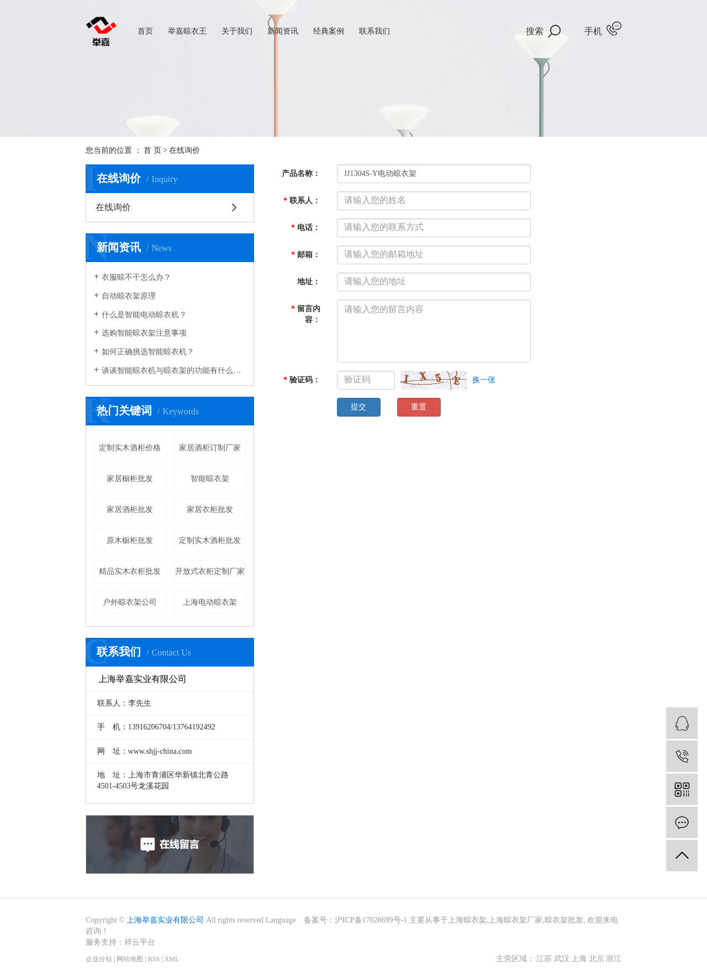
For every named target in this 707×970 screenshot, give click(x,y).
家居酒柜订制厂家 (210, 448)
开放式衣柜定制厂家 (210, 571)
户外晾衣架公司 (130, 602)
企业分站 (99, 959)
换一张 (483, 380)
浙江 (613, 959)
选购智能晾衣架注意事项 (144, 333)
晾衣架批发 (564, 920)
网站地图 (130, 959)
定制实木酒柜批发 (210, 540)
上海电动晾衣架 (210, 602)
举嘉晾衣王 (187, 31)
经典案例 (328, 31)
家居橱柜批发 (130, 479)
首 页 (152, 150)
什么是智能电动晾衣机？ (144, 315)
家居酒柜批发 (130, 509)
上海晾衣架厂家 (515, 920)
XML (172, 959)
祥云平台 (139, 942)
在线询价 (113, 207)
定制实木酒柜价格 (130, 448)
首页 (145, 31)
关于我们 (236, 31)
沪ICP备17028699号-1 (371, 920)
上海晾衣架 (467, 920)
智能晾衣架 (210, 479)
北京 (596, 959)
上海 (579, 959)
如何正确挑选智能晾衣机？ (148, 352)
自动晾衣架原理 (129, 296)
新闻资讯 (282, 31)
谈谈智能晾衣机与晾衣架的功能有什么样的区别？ (174, 370)
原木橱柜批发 (130, 540)
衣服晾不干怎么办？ (136, 277)
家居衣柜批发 (210, 509)
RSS (154, 959)
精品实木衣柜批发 (130, 571)
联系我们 (374, 31)
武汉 (561, 959)
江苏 (544, 959)
